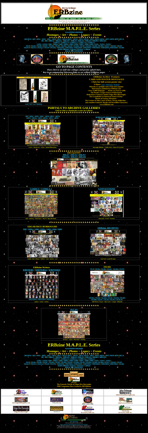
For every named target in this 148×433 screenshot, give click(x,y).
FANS (96, 44)
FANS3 (108, 44)
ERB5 (81, 44)
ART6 (97, 39)
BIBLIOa (59, 41)
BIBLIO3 (81, 41)
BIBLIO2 (74, 41)
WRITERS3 (96, 47)
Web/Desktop (109, 84)
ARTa (38, 39)
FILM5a (88, 46)
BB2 (46, 41)
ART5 (92, 39)
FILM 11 (34, 47)
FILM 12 (41, 47)
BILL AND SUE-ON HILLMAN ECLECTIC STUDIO (74, 424)
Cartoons (87, 49)
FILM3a (64, 46)
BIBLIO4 (88, 41)
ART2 (59, 39)
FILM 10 (27, 47)
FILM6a (101, 46)
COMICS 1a (65, 42)
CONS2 (44, 44)
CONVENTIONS (106, 189)
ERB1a (55, 44)
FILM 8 (113, 46)
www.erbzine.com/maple (74, 32)
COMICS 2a (82, 42)
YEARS (121, 47)
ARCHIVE (27, 39)
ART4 (81, 39)
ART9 (116, 39)
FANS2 (102, 44)
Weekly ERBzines (63, 49)
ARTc (49, 39)
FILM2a (51, 46)
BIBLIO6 (103, 41)
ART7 (107, 39)
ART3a (75, 39)
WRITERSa (69, 47)
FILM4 (70, 46)
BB (42, 41)
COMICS (56, 42)
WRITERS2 (87, 47)
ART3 (69, 39)
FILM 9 (119, 46)
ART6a (102, 39)
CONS (39, 44)
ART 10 (121, 39)
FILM (28, 46)
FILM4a (76, 46)
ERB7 (91, 44)
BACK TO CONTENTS (74, 51)
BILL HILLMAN (74, 421)
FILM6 (94, 46)
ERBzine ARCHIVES (108, 228)
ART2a (64, 39)
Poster (27, 104)
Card (34, 104)
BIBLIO (51, 41)
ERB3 (71, 44)
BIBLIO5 (95, 41)
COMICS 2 (73, 42)
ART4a (86, 39)
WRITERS (60, 47)
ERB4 (76, 44)
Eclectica (73, 49)
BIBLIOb (66, 41)
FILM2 (45, 46)
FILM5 (82, 46)
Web (30, 104)
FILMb (39, 46)
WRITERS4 (105, 47)
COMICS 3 (91, 42)
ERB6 (87, 44)
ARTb (44, 39)
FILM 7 (107, 46)
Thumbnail (39, 104)
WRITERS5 (114, 47)
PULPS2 (53, 47)
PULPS (47, 47)
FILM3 (57, 46)
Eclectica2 (80, 49)
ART (33, 39)
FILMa (33, 46)
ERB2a (66, 44)
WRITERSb (78, 47)
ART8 (112, 39)
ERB (50, 44)
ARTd (54, 39)
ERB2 (61, 44)
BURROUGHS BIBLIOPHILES (106, 117)
